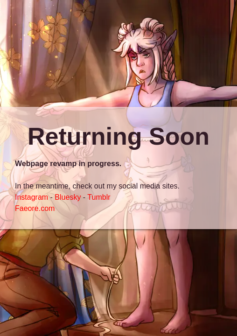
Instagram (31, 197)
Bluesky (68, 197)
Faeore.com (35, 208)
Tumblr (98, 197)
